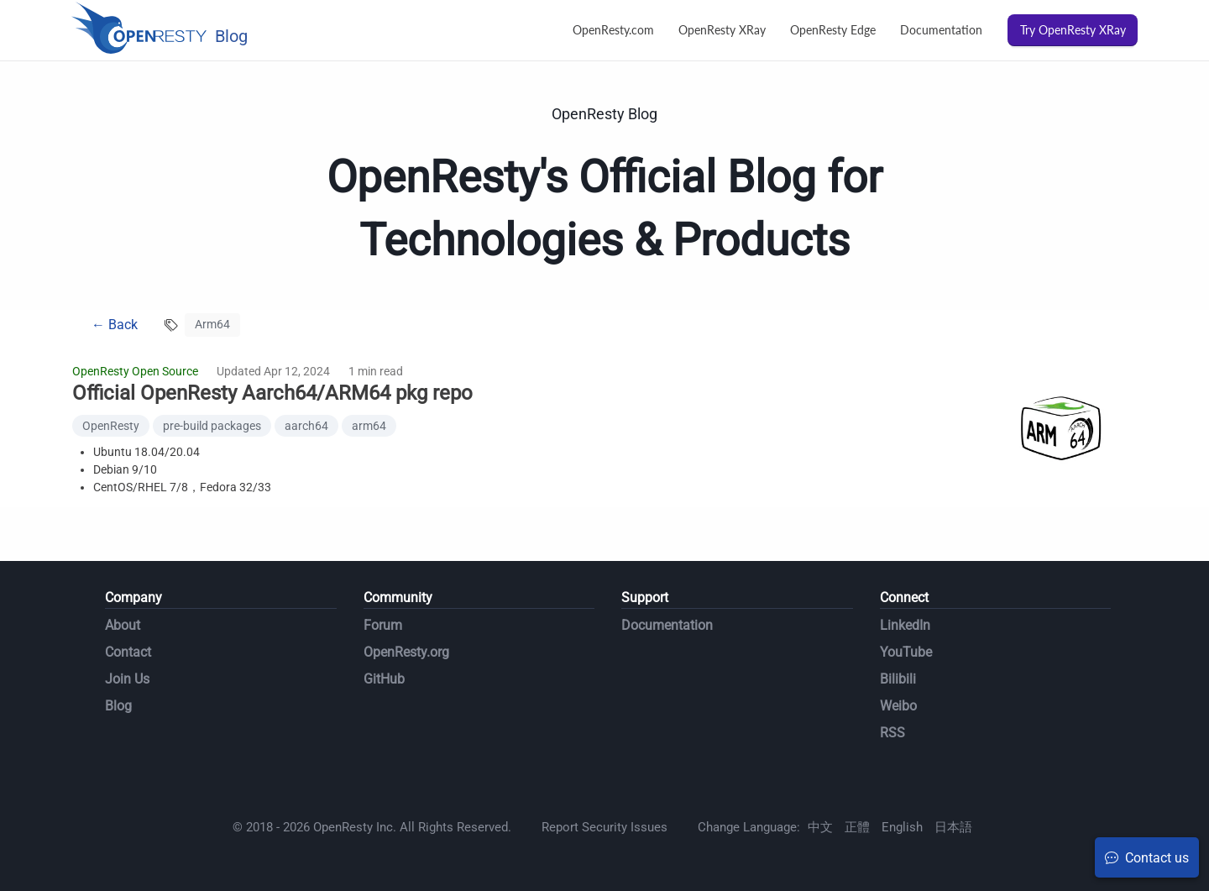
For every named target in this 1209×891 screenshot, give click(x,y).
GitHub (384, 679)
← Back (115, 325)
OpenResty (110, 425)
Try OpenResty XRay (1073, 30)
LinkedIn (905, 625)
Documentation (941, 30)
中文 (820, 827)
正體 (857, 827)
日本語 (953, 827)
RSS (892, 733)
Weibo (898, 706)
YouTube (906, 652)
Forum (383, 625)
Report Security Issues (604, 827)
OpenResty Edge (833, 30)
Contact (128, 652)
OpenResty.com (613, 30)
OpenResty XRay (722, 30)
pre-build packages (212, 425)
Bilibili (898, 679)
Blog (118, 706)
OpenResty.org (406, 652)
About (122, 625)
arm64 (369, 425)
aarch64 (306, 425)
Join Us (127, 679)
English (902, 827)
